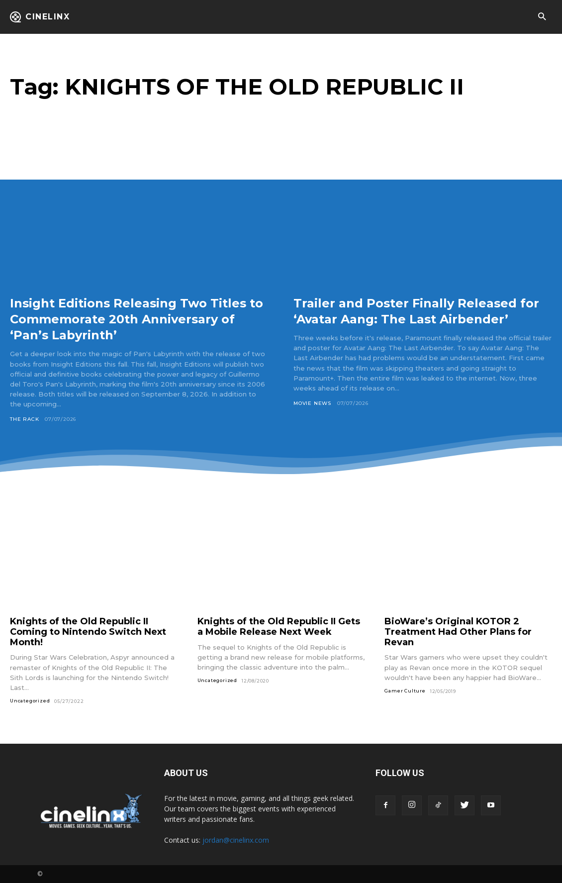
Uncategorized (30, 700)
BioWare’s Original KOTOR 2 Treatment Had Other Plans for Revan (458, 631)
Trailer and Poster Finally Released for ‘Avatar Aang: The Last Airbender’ (418, 318)
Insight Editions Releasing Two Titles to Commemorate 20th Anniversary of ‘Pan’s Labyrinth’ (124, 318)
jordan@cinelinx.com (235, 840)
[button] (542, 17)
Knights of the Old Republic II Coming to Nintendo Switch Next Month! (88, 631)
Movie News (312, 419)
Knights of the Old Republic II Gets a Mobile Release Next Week (278, 626)
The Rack (24, 419)
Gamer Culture (404, 690)
